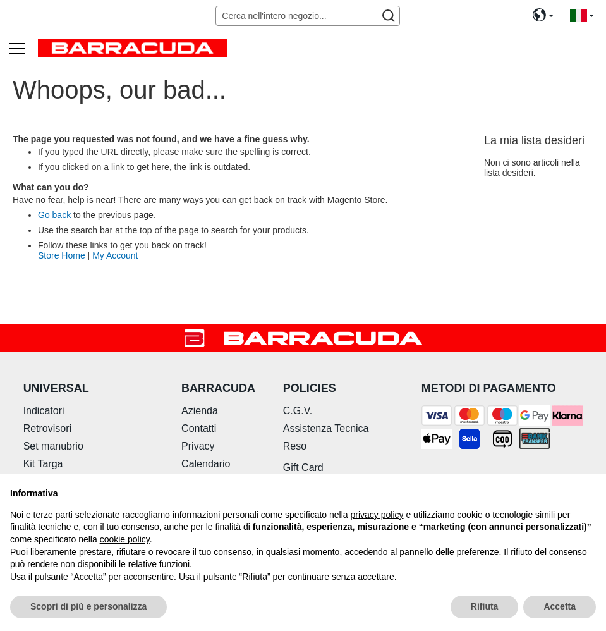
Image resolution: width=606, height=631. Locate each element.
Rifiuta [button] (485, 606)
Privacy (197, 446)
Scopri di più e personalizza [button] (88, 606)
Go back (54, 215)
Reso (294, 446)
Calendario (205, 463)
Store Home (61, 255)
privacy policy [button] (377, 515)
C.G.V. (298, 410)
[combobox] (307, 16)
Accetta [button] (559, 606)
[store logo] (132, 47)
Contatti (198, 428)
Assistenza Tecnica (326, 428)
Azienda (199, 410)
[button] (581, 16)
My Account (115, 255)
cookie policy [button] (125, 539)
